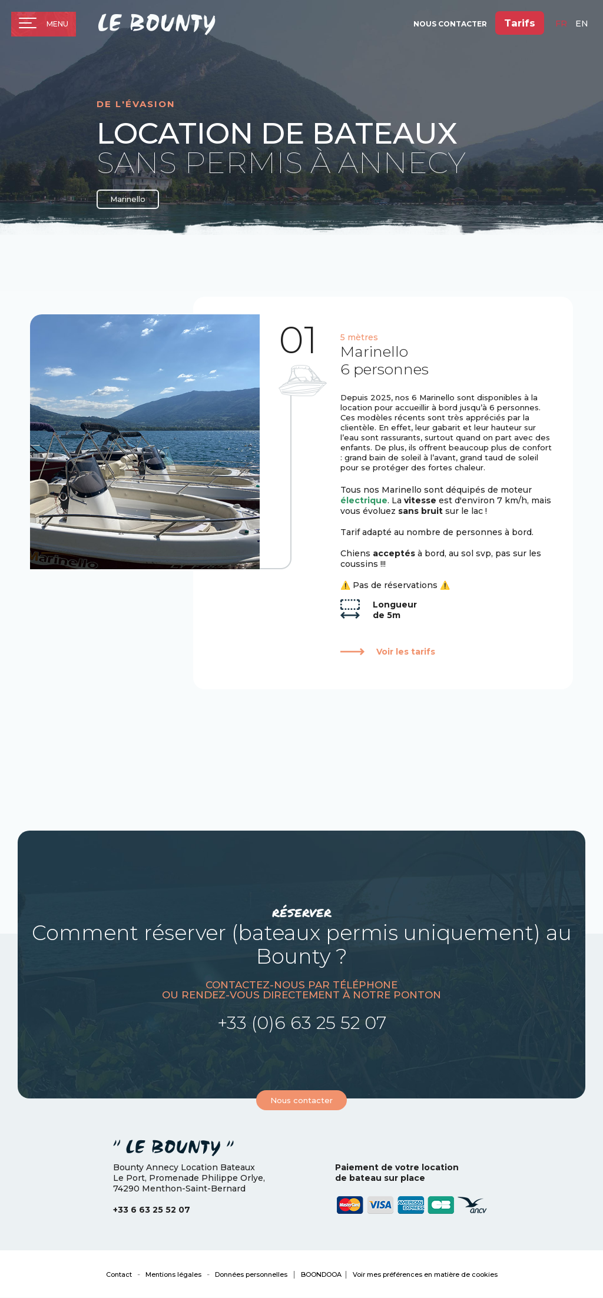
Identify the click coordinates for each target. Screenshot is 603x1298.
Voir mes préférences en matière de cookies (425, 1274)
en (581, 24)
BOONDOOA (321, 1274)
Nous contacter (301, 1100)
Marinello (128, 199)
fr (561, 24)
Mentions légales (173, 1274)
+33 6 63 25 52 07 (151, 1209)
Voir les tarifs (405, 651)
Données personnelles (251, 1274)
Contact (119, 1274)
